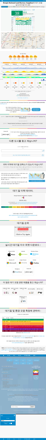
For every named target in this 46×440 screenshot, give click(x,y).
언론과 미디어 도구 (6, 405)
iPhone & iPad (11, 261)
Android (23, 261)
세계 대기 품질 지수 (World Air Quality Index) (8, 386)
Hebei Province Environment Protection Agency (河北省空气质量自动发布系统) (23, 431)
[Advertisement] (23, 166)
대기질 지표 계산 (6, 418)
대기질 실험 (5, 411)
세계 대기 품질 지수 (9, 385)
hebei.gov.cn (3, 103)
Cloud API (28, 278)
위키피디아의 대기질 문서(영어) (27, 372)
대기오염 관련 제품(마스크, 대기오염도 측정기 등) (11, 420)
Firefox (34, 269)
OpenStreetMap (39, 48)
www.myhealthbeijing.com (18, 378)
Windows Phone (34, 261)
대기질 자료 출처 (6, 417)
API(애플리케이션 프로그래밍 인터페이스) (10, 422)
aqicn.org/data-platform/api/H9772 (27, 134)
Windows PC (11, 269)
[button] (23, 39)
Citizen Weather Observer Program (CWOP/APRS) (23, 430)
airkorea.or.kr (26, 368)
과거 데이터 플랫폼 (6, 423)
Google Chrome (23, 269)
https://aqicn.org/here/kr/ (23, 120)
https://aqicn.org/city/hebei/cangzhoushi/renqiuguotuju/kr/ (23, 125)
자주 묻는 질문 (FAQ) (7, 415)
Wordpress (17, 278)
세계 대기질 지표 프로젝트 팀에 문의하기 (10, 404)
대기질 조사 (5, 408)
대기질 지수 (21, 9)
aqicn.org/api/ (34, 135)
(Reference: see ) (23, 361)
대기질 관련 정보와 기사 (7, 410)
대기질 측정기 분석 (6, 412)
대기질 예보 (5, 419)
